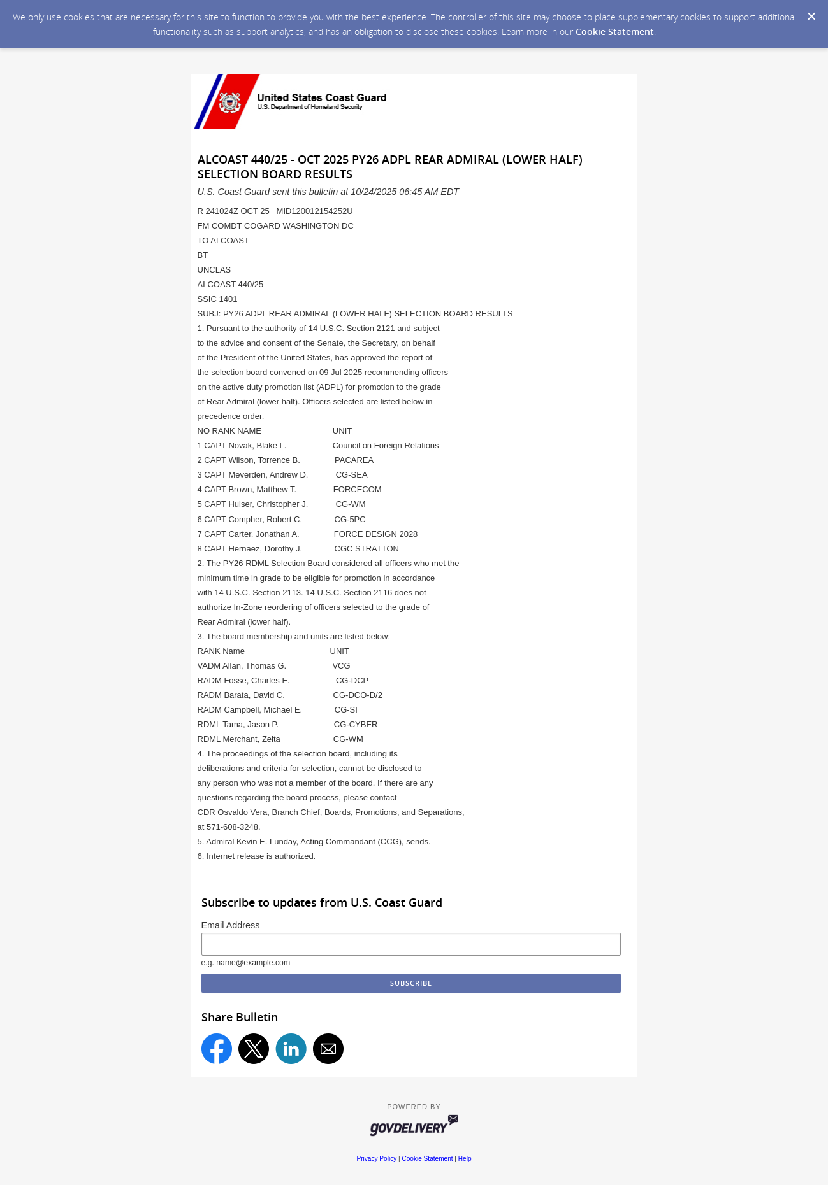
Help (465, 1158)
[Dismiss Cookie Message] (811, 16)
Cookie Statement (615, 31)
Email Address (230, 925)
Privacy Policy (376, 1158)
